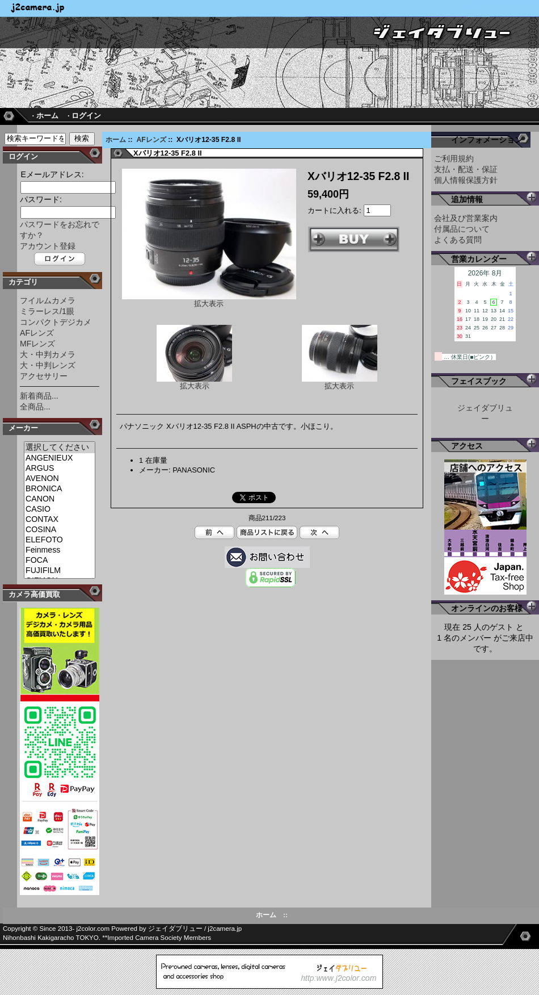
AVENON (59, 479)
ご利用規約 (454, 158)
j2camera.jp (225, 928)
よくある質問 (458, 239)
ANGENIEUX (59, 458)
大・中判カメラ (47, 354)
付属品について (462, 228)
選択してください (59, 447)
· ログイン (84, 115)
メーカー (23, 428)
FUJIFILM (59, 571)
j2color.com (93, 928)
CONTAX (59, 520)
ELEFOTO (59, 540)
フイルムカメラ (47, 300)
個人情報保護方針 (466, 180)
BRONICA (59, 489)
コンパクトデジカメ (55, 322)
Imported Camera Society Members (159, 937)
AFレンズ (151, 140)
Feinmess (59, 550)
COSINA (59, 530)
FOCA (59, 560)
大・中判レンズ (47, 365)
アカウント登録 (47, 245)
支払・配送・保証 (466, 169)
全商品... (35, 406)
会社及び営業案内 (466, 218)
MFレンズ (37, 343)
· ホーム (45, 115)
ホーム (116, 140)
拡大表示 (194, 382)
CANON (59, 499)
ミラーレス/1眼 (47, 311)
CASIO (59, 509)
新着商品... (39, 395)
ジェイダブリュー (175, 928)
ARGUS (59, 468)
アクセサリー (44, 376)
